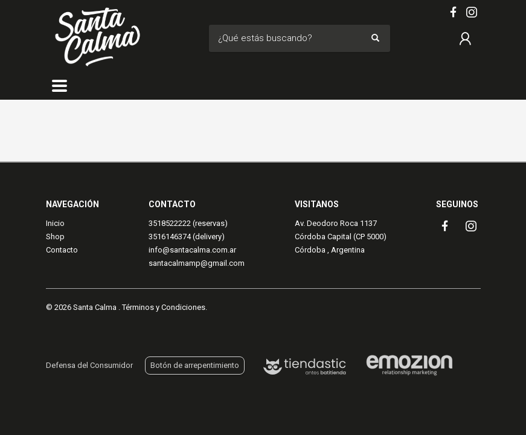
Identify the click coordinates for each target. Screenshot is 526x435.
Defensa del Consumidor (89, 365)
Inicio (55, 223)
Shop (55, 236)
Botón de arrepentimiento (194, 365)
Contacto (62, 249)
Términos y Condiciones (163, 307)
